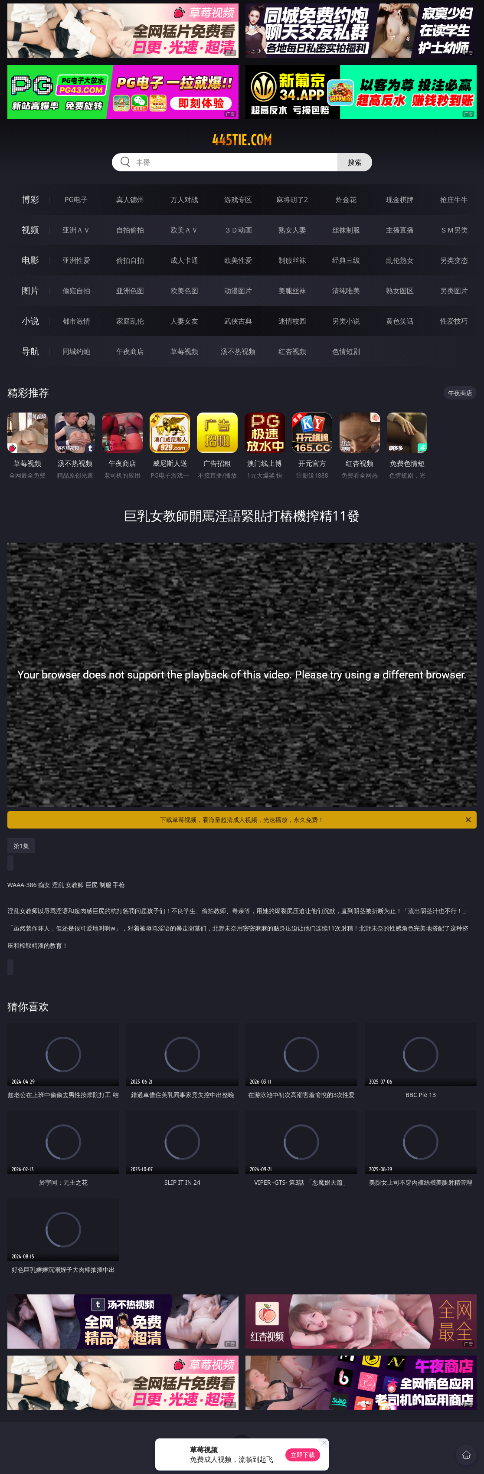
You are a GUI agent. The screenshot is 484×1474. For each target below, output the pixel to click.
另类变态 (454, 260)
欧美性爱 (238, 260)
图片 (30, 290)
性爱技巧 (454, 321)
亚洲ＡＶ (76, 230)
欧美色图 (184, 290)
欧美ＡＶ (184, 230)
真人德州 (130, 199)
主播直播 (400, 230)
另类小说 (346, 321)
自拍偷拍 (130, 230)
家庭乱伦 (130, 321)
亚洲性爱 (76, 260)
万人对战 (184, 199)
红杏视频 (292, 351)
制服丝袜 (292, 260)
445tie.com (242, 140)
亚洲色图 (130, 290)
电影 (30, 260)
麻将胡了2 (292, 199)
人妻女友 (184, 321)
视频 (30, 230)
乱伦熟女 (400, 260)
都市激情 (76, 321)
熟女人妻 (292, 230)
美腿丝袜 (292, 290)
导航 (30, 351)
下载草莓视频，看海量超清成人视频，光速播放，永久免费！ (316, 820)
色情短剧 (346, 351)
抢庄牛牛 (454, 199)
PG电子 (76, 199)
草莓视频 (184, 351)
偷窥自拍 (76, 290)
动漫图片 (238, 290)
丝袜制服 (346, 230)
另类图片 (454, 290)
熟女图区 (400, 290)
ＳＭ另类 (454, 230)
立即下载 (303, 1455)
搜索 (355, 162)
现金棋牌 (400, 199)
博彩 (30, 199)
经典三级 (346, 260)
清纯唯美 (346, 290)
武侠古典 (238, 321)
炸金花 (346, 199)
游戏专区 (238, 199)
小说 (30, 321)
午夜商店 (130, 351)
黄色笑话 (400, 321)
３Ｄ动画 (238, 230)
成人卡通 (184, 260)
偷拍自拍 (130, 260)
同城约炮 (76, 351)
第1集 (21, 846)
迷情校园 (292, 321)
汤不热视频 (238, 351)
